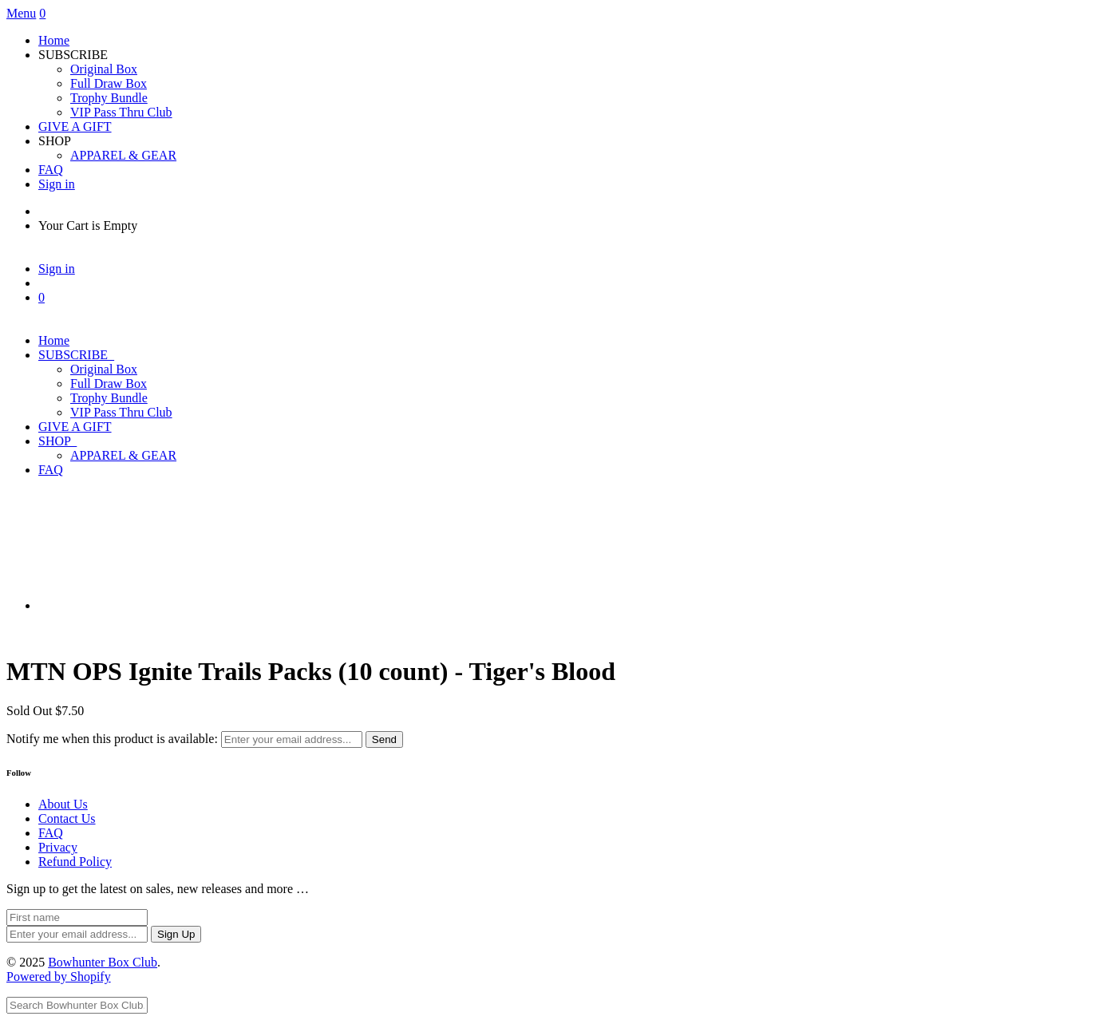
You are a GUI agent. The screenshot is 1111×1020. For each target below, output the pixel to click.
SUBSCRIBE (76, 355)
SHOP (57, 441)
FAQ (50, 169)
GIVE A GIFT (75, 126)
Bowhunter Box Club (102, 962)
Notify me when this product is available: (112, 738)
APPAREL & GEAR (123, 155)
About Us (63, 804)
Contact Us (67, 818)
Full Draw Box (108, 83)
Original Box (103, 69)
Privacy (57, 847)
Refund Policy (75, 861)
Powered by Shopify (58, 976)
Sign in (56, 184)
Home (53, 40)
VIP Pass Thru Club (121, 112)
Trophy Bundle (109, 98)
